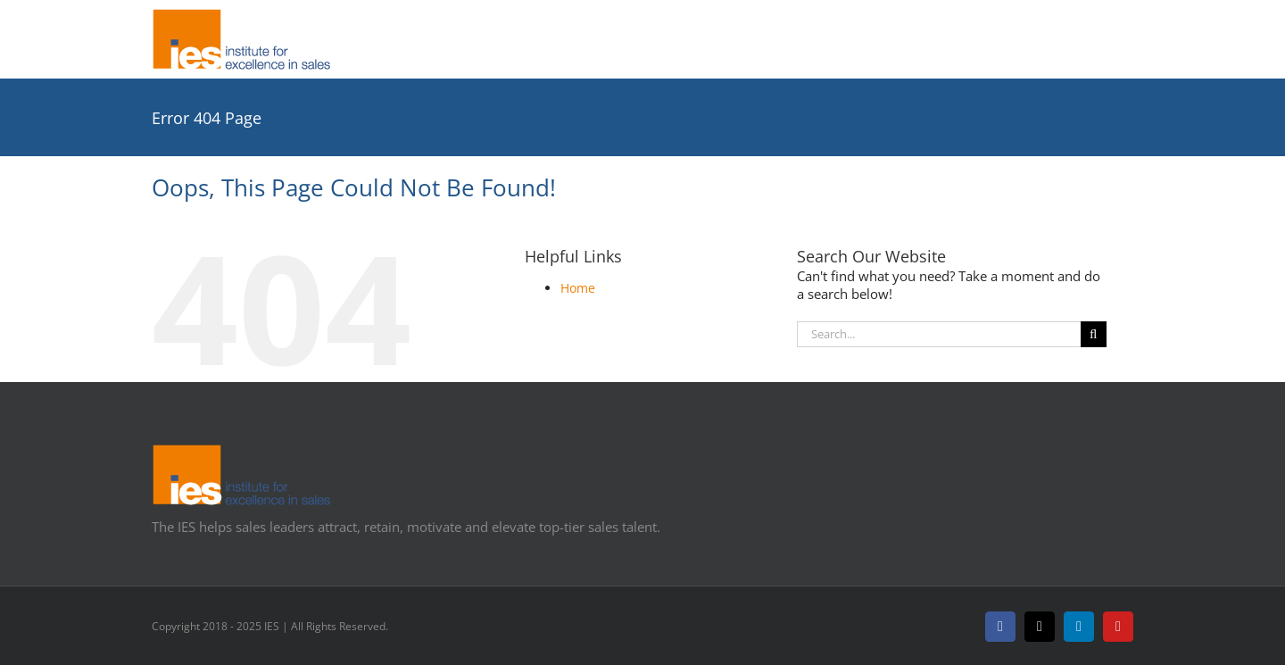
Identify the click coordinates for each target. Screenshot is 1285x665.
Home (577, 287)
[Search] (1094, 334)
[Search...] (939, 334)
